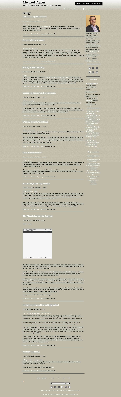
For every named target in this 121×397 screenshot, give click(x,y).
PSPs (31, 191)
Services (58, 9)
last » (69, 378)
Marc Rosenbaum (46, 313)
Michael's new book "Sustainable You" (89, 3)
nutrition (95, 129)
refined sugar (91, 137)
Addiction (90, 113)
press (87, 135)
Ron (34, 130)
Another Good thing (31, 352)
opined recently (46, 26)
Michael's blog (35, 33)
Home (47, 9)
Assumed (89, 100)
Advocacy (89, 115)
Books (69, 9)
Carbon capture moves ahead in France (39, 93)
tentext (94, 146)
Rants (25, 313)
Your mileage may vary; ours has (36, 183)
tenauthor (89, 142)
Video (64, 9)
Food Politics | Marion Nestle (93, 165)
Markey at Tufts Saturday (33, 67)
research (88, 138)
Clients (75, 9)
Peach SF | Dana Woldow (93, 170)
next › (64, 378)
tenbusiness (95, 142)
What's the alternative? (32, 152)
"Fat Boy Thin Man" (95, 51)
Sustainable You (92, 83)
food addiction (92, 122)
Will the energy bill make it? (35, 16)
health (92, 125)
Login (78, 390)
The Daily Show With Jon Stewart (29, 229)
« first (38, 378)
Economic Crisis (40, 257)
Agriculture (96, 115)
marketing (89, 129)
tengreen (94, 144)
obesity (90, 131)
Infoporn (31, 360)
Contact (96, 9)
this (52, 367)
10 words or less (93, 111)
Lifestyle (25, 360)
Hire (62, 390)
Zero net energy (28, 48)
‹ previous (44, 378)
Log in (42, 33)
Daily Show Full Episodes (29, 257)
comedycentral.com (48, 231)
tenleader (89, 146)
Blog (85, 9)
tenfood (89, 144)
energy (30, 24)
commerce (26, 191)
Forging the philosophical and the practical (41, 305)
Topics (52, 9)
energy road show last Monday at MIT (57, 77)
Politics (25, 24)
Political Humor (48, 257)
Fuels (96, 123)
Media (81, 9)
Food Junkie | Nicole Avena (93, 163)
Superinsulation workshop (34, 40)
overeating (89, 133)
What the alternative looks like (35, 122)
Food (92, 121)
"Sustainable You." (93, 53)
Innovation (26, 101)
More (98, 148)
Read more (26, 33)
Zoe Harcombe (93, 183)
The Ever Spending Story (28, 230)
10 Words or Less (92, 91)
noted (46, 362)
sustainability (91, 140)
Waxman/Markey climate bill (61, 272)
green (34, 313)
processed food (94, 135)
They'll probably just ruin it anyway (38, 216)
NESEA (38, 313)
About (90, 9)
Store (67, 390)
